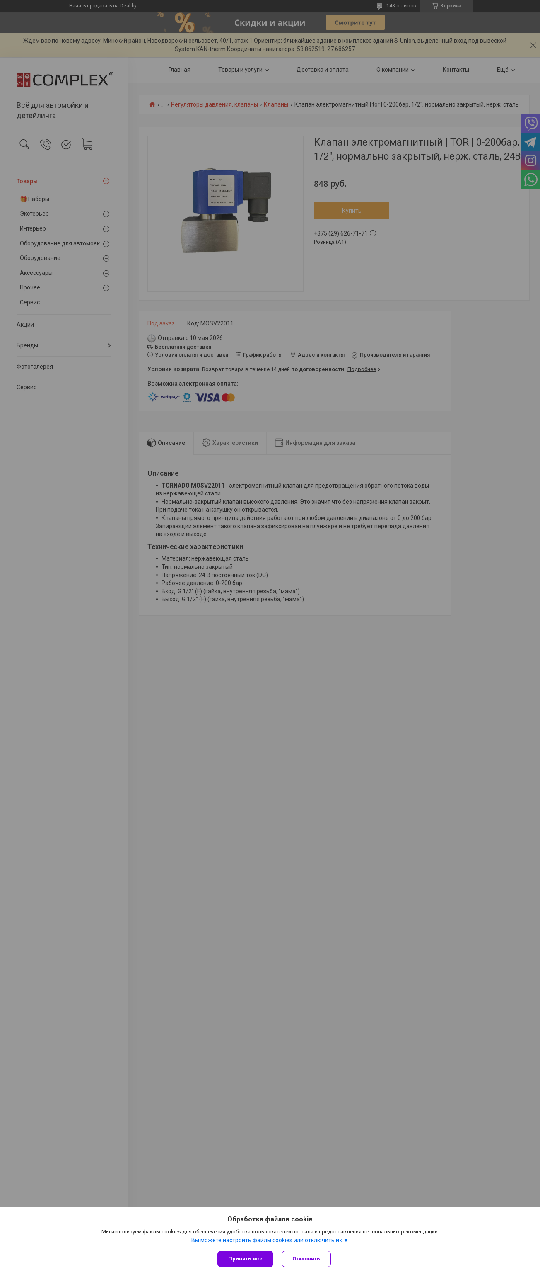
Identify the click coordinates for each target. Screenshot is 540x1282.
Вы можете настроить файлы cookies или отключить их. (267, 1240)
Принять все (245, 1258)
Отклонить (306, 1258)
